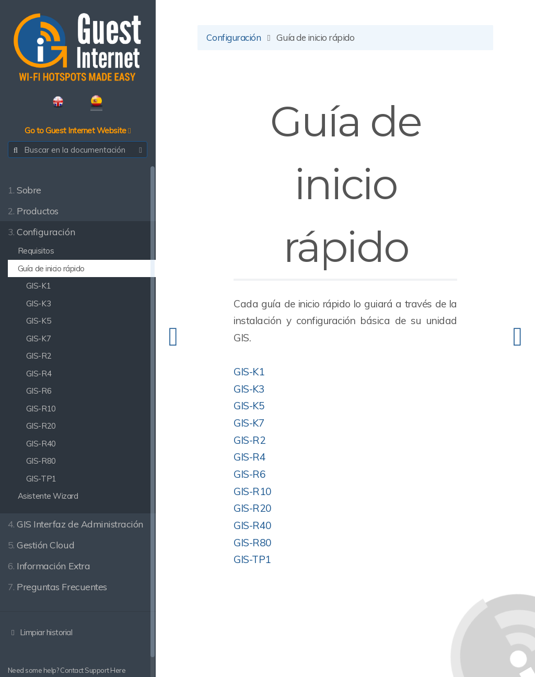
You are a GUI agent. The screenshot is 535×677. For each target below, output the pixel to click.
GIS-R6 (250, 474)
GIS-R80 (254, 542)
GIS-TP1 (253, 559)
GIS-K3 (250, 389)
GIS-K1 (250, 371)
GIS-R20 (254, 508)
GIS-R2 (250, 440)
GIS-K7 (250, 423)
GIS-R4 (250, 457)
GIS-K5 (250, 406)
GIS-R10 (254, 491)
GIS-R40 (254, 525)
